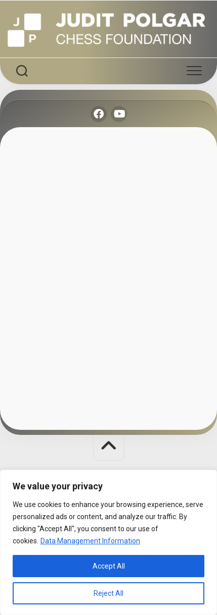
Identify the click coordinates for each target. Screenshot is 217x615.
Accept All (109, 566)
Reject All (108, 593)
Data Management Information (90, 541)
